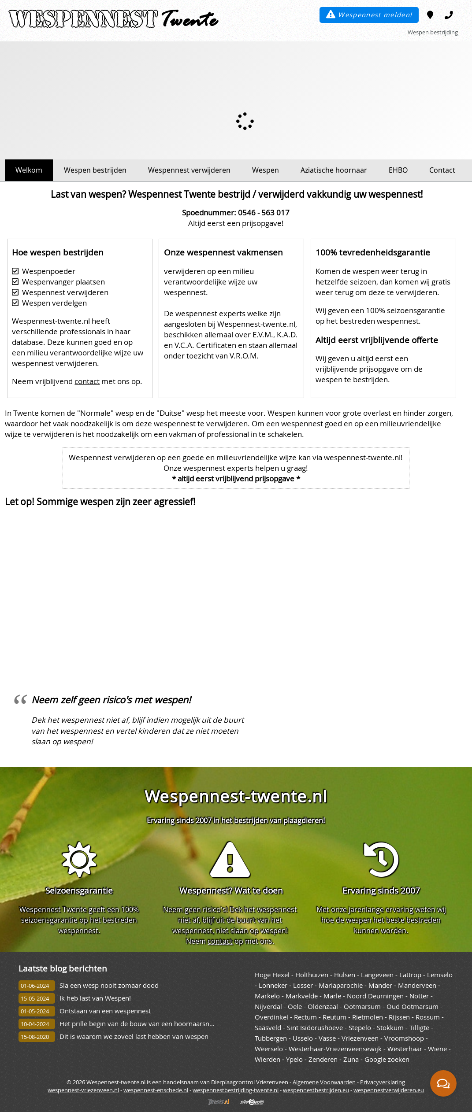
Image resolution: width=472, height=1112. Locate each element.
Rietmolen (367, 1017)
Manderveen (417, 985)
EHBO (398, 170)
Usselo (303, 1038)
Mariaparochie (341, 985)
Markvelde (302, 996)
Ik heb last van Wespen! (95, 998)
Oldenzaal (323, 1006)
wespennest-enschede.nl (155, 1090)
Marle (332, 996)
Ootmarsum (362, 1006)
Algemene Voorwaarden (324, 1082)
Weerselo (269, 1049)
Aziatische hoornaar (334, 170)
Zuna (351, 1059)
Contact (442, 170)
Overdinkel (271, 1017)
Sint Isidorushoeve (315, 1027)
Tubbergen (271, 1038)
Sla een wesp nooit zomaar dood (109, 985)
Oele (295, 1006)
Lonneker (273, 985)
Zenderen (323, 1059)
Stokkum (390, 1027)
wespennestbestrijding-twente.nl (236, 1090)
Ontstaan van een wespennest (105, 1011)
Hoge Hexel (272, 975)
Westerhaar (404, 1049)
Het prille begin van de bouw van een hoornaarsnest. (139, 1024)
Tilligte (419, 1027)
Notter (419, 996)
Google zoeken (386, 1059)
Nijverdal (268, 1006)
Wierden (267, 1059)
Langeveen (377, 975)
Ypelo (294, 1059)
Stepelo (360, 1027)
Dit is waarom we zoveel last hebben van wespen (133, 1036)
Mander (380, 985)
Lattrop (410, 975)
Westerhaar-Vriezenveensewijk (335, 1049)
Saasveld (268, 1027)
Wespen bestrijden (95, 170)
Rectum (305, 1017)
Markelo (267, 996)
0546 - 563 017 (264, 212)
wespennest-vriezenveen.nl (83, 1090)
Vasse (327, 1038)
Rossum (428, 1017)
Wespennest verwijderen (189, 170)
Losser (303, 985)
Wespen (265, 170)
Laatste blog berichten (63, 968)
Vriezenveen (360, 1038)
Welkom (28, 170)
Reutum (334, 1017)
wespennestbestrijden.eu (316, 1090)
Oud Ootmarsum (413, 1006)
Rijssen (399, 1017)
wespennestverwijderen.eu (388, 1090)
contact (87, 381)
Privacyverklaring (382, 1082)
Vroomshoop (404, 1038)
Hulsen (344, 975)
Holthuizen (311, 975)
